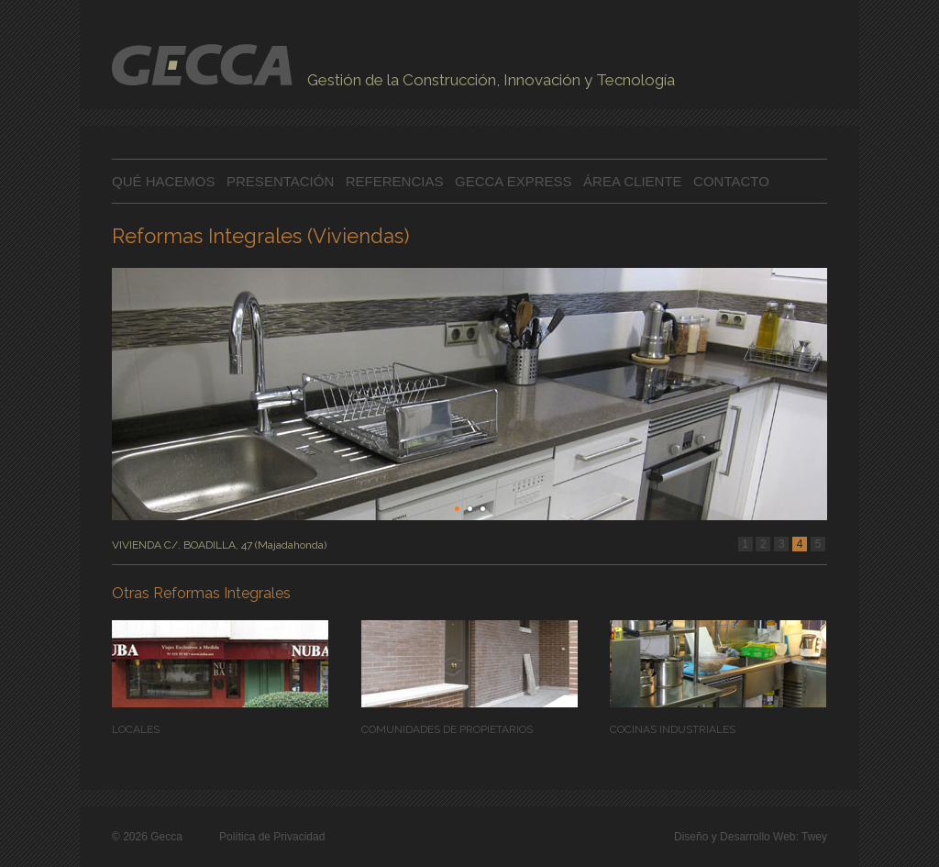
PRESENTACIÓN (281, 181)
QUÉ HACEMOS (163, 181)
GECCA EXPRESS (513, 181)
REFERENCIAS (395, 181)
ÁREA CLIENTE (632, 181)
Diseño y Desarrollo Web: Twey (750, 836)
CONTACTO (731, 181)
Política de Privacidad (272, 836)
